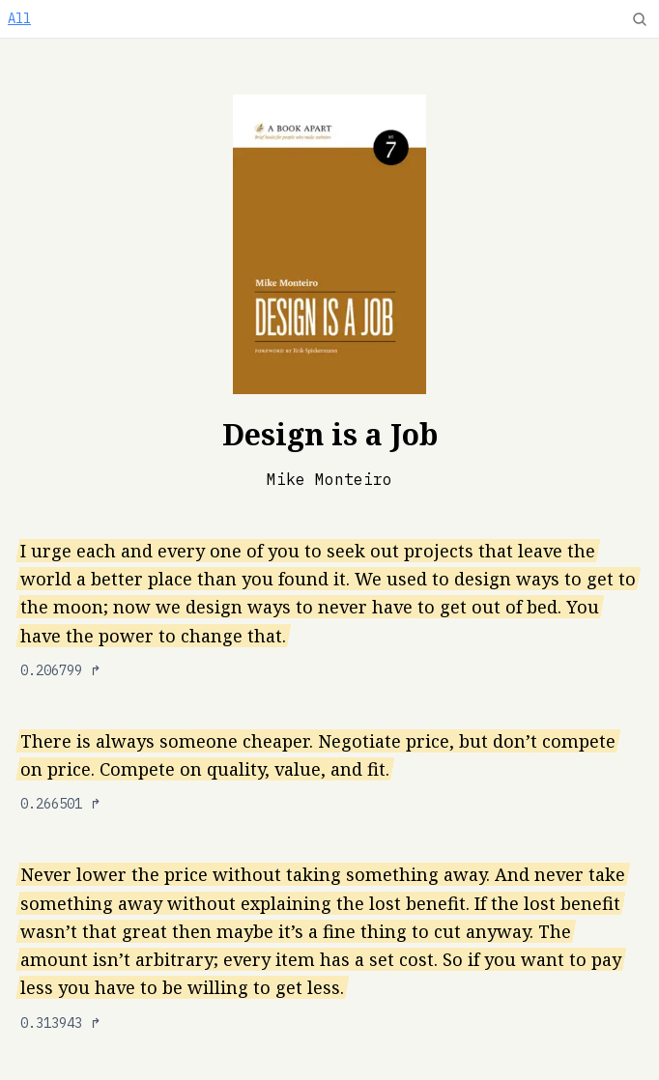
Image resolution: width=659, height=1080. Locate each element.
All (19, 18)
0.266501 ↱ (60, 803)
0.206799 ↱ (60, 670)
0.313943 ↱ (60, 1023)
